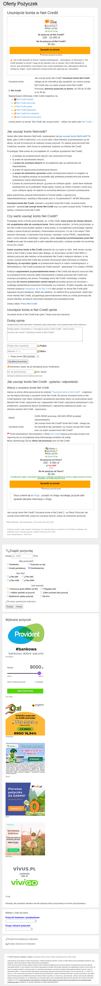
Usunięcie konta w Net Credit (65, 392)
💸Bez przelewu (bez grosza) (54, 593)
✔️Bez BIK (12, 577)
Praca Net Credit (29, 304)
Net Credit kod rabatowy (27, 113)
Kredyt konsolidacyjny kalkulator (23, 939)
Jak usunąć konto (26, 522)
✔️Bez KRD (13, 580)
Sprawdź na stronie (50, 50)
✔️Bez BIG (28, 577)
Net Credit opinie (24, 106)
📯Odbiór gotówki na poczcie (21, 593)
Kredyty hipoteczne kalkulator (22, 944)
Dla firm (45, 596)
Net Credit (86, 122)
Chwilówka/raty (36, 568)
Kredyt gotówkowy (16, 568)
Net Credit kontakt (24, 99)
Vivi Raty (9, 697)
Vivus (51, 468)
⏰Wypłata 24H (48, 589)
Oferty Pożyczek (20, 3)
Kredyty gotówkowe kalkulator (22, 601)
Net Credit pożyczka (25, 103)
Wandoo (9, 856)
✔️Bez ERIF (28, 580)
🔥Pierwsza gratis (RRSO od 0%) (22, 589)
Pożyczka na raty (36, 564)
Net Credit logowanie (26, 110)
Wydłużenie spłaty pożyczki (20, 596)
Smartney (9, 737)
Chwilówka (13, 564)
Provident (9, 657)
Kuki (7, 817)
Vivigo (36, 495)
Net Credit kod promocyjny (28, 117)
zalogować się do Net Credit (38, 289)
